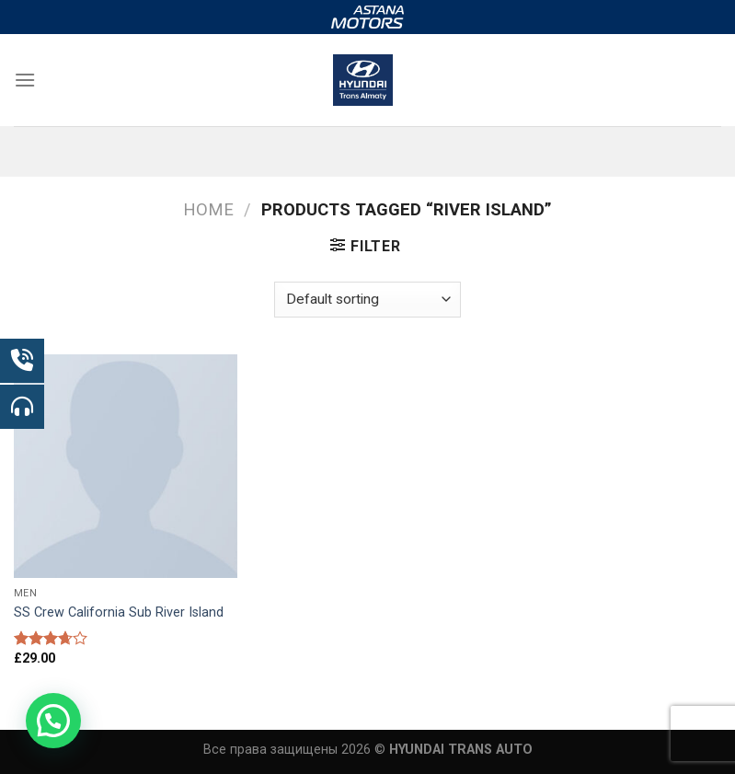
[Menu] (25, 79)
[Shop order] (367, 300)
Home (208, 209)
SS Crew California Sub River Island (119, 612)
